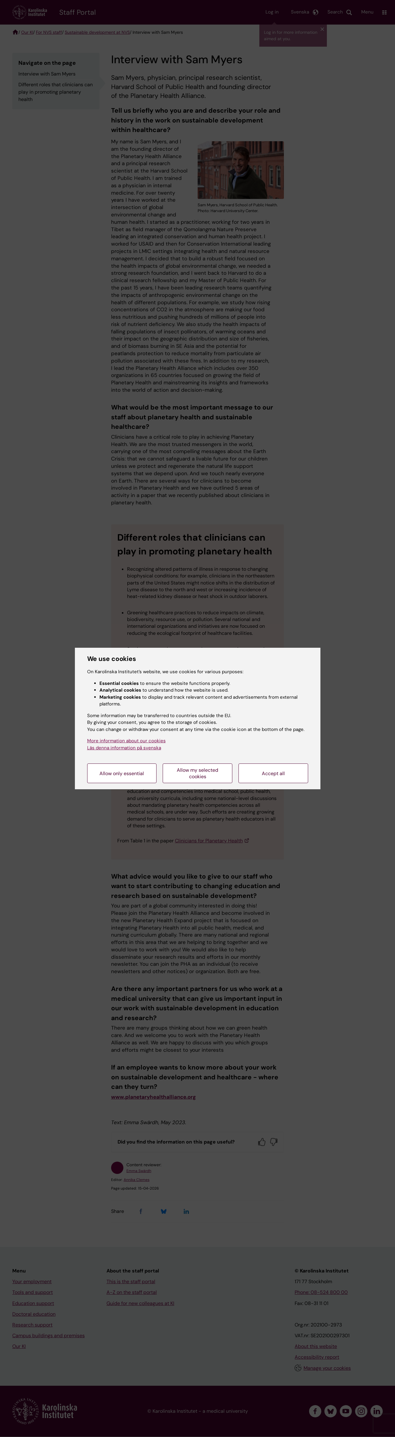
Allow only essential (121, 773)
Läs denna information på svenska (124, 748)
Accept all (273, 773)
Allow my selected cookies (197, 773)
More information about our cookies (126, 741)
